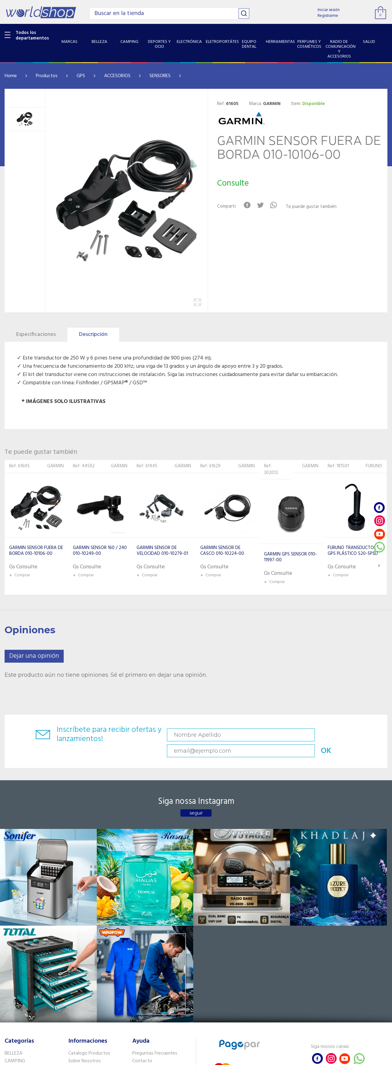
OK (351, 735)
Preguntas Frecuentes (154, 912)
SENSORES (160, 76)
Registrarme (328, 16)
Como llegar (80, 928)
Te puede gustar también (316, 207)
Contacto (142, 920)
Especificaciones (36, 334)
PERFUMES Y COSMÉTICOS (32, 968)
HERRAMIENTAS (21, 960)
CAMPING (15, 920)
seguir (196, 799)
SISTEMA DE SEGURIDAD (30, 998)
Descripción (93, 334)
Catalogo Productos (89, 912)
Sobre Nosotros (84, 920)
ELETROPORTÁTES (23, 944)
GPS (81, 76)
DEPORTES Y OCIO (23, 928)
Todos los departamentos (32, 35)
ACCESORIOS (117, 76)
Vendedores (144, 928)
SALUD (11, 990)
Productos (47, 76)
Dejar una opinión (34, 656)
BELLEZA (13, 912)
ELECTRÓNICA (19, 936)
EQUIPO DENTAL (22, 952)
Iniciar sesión (329, 10)
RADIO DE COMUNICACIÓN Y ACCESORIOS (34, 979)
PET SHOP (15, 1014)
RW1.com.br (217, 1058)
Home (11, 76)
